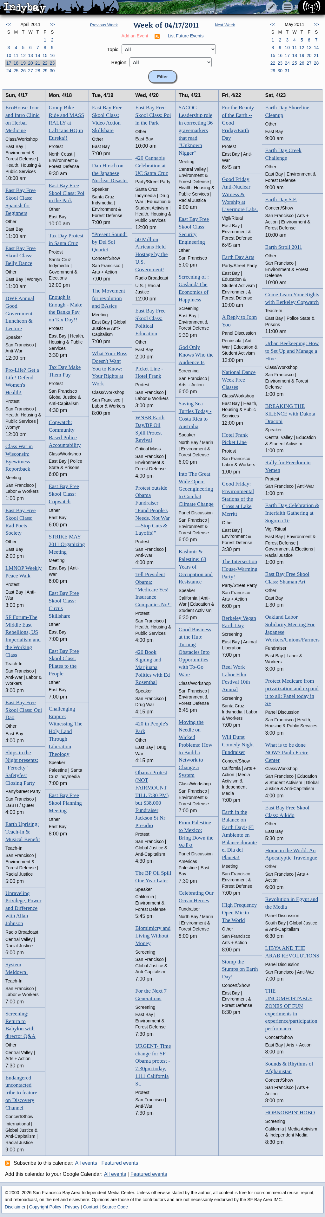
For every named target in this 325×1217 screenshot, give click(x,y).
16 (52, 55)
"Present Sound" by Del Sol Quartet (110, 242)
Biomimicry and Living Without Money (152, 935)
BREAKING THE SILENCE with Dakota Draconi (290, 413)
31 (287, 70)
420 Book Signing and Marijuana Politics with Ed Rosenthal (152, 667)
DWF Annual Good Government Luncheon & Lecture (19, 313)
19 (23, 63)
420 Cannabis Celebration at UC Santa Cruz (151, 165)
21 (37, 63)
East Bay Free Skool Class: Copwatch (64, 494)
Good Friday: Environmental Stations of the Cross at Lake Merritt (238, 499)
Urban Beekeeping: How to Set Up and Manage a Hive (292, 351)
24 (8, 70)
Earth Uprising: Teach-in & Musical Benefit (22, 831)
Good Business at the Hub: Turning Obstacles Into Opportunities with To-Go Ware (195, 652)
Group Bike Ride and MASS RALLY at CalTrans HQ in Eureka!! (66, 123)
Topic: (113, 49)
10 (8, 55)
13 (30, 55)
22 (45, 63)
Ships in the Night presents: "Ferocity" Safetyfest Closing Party (21, 768)
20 (30, 63)
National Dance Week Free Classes (238, 379)
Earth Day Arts (238, 257)
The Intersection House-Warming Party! (239, 569)
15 (45, 55)
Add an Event (135, 35)
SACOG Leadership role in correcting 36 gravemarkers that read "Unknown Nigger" (196, 130)
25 (15, 70)
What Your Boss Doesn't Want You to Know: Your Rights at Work (109, 369)
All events (86, 1163)
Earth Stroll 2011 (283, 247)
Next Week (225, 25)
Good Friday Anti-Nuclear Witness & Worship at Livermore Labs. (240, 194)
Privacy (72, 1206)
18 (15, 63)
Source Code (115, 1206)
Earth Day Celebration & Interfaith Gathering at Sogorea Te (292, 513)
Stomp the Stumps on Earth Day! (240, 969)
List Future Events (186, 35)
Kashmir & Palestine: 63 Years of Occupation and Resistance (196, 567)
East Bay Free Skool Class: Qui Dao (23, 710)
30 (52, 70)
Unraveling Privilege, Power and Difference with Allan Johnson (23, 908)
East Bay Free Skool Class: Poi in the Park (66, 193)
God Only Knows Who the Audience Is (196, 354)
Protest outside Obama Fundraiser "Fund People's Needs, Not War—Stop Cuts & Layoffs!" (152, 510)
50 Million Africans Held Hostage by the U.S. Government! (151, 254)
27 (30, 70)
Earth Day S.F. (281, 199)
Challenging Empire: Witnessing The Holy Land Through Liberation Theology (65, 731)
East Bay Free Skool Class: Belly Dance (20, 256)
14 (37, 55)
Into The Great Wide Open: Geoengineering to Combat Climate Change (196, 489)
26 (23, 70)
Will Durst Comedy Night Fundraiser (238, 744)
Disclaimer (15, 1206)
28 (37, 70)
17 (8, 63)
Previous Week (104, 25)
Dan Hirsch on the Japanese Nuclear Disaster (110, 173)
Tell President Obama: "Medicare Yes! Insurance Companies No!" (153, 589)
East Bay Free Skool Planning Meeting (65, 803)
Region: (119, 62)
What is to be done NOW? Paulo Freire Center (286, 752)
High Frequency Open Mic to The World (239, 912)
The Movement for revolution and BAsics (108, 298)
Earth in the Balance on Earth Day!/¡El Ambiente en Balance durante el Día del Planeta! (239, 834)
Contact (90, 1206)
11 (15, 55)
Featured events (120, 1163)
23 (52, 63)
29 (45, 70)
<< (8, 24)
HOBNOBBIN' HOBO (290, 1113)
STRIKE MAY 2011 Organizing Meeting (67, 544)
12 (23, 55)
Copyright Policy (45, 1206)
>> (52, 24)
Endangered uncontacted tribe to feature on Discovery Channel (21, 1093)
